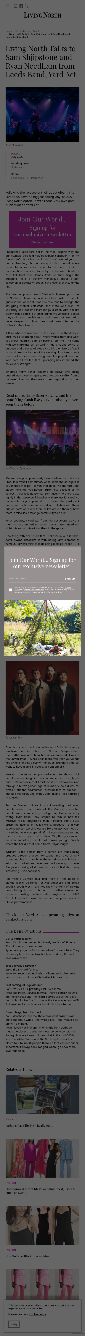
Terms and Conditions (34, 590)
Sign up (70, 578)
